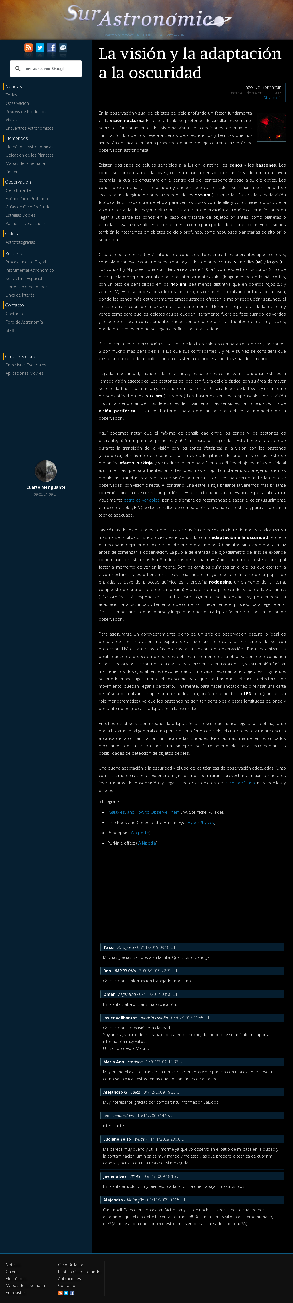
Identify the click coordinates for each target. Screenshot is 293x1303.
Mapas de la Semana (25, 163)
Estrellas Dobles (20, 215)
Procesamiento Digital (26, 262)
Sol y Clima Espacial (24, 278)
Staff (10, 330)
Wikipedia (140, 832)
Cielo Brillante (18, 190)
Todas (11, 95)
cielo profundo (240, 783)
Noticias (13, 1264)
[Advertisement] (46, 417)
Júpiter (11, 171)
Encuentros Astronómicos (30, 128)
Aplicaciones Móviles (24, 373)
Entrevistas (16, 1292)
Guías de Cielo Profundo (28, 207)
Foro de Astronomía (24, 322)
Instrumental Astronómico (30, 270)
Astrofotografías (20, 242)
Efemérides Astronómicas (29, 146)
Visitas (11, 120)
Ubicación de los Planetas (30, 155)
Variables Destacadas (26, 223)
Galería (12, 1271)
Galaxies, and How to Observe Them (144, 812)
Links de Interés (20, 295)
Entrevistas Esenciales (26, 365)
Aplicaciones (69, 1278)
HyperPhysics (201, 822)
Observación (17, 103)
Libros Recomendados (27, 286)
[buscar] (45, 68)
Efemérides (16, 1278)
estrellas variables (142, 500)
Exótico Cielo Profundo (27, 198)
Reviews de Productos (26, 111)
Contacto (14, 313)
